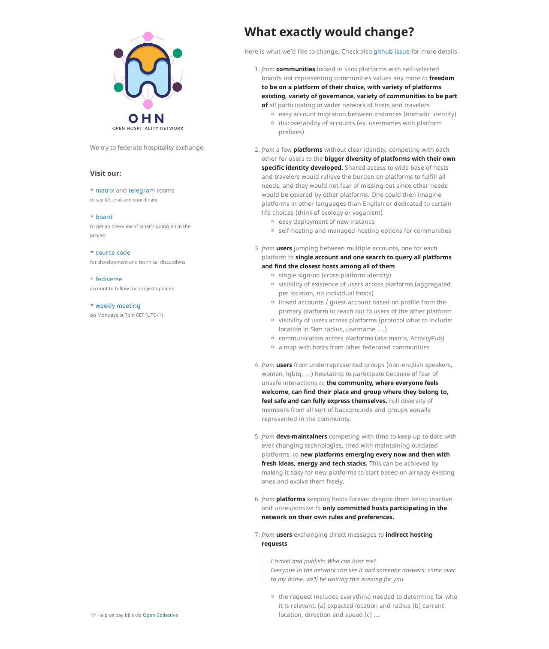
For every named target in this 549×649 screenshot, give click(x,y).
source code (113, 252)
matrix (105, 190)
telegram (142, 190)
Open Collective (160, 615)
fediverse (109, 279)
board (104, 217)
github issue (392, 51)
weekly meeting (118, 305)
